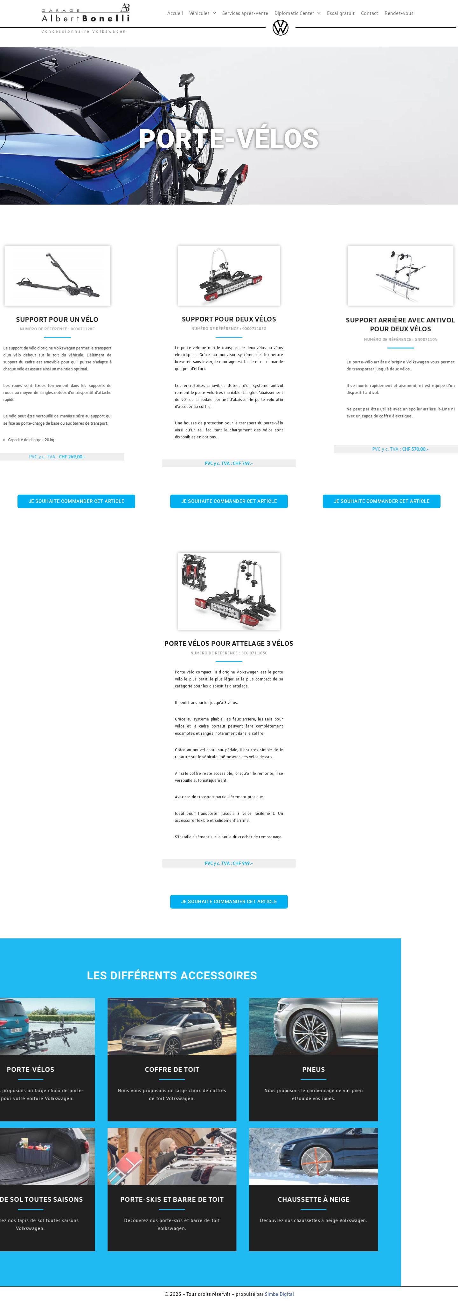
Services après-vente (245, 13)
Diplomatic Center (297, 13)
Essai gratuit (341, 13)
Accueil (175, 13)
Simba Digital (279, 1295)
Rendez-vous (399, 13)
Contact (369, 13)
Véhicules (202, 13)
